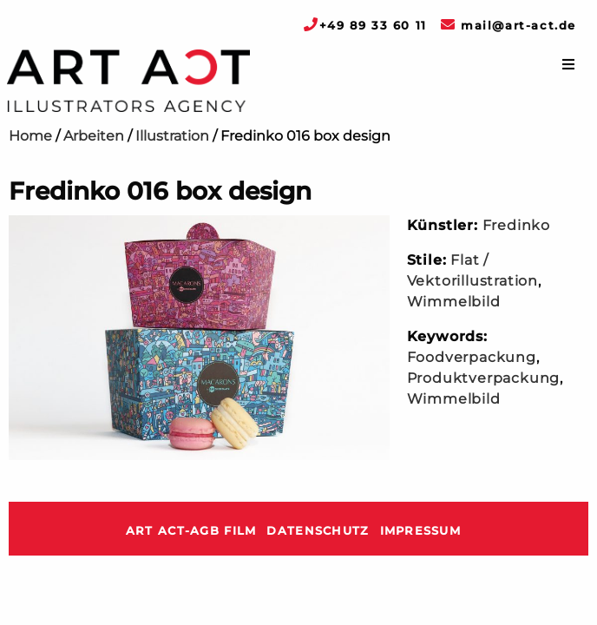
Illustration (172, 136)
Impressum (421, 530)
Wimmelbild (454, 301)
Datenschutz (317, 530)
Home (30, 136)
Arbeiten (93, 136)
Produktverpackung (484, 378)
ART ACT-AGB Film (191, 530)
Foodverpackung (471, 357)
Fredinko (516, 225)
